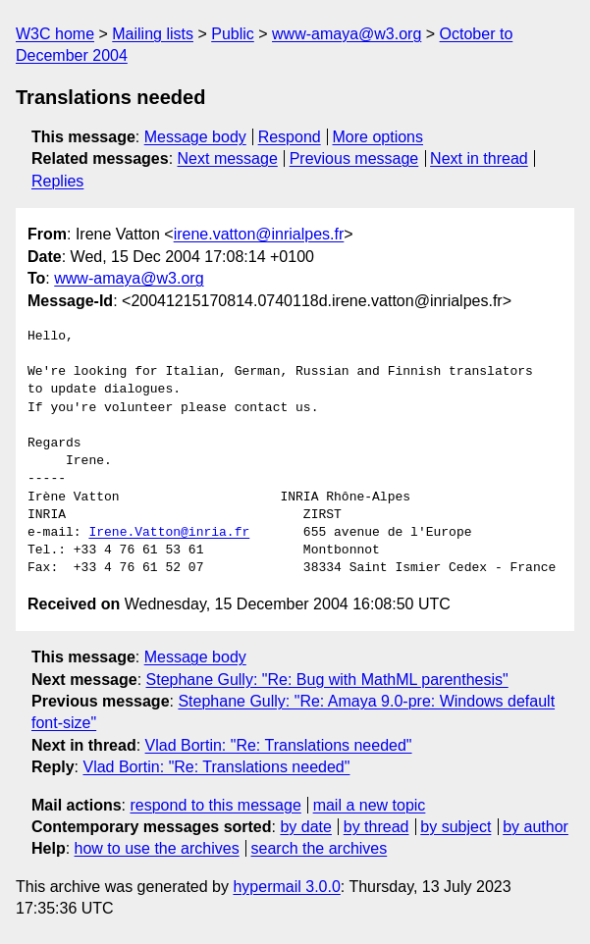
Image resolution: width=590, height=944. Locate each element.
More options (378, 137)
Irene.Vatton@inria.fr (168, 533)
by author (535, 826)
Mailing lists (152, 34)
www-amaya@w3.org (346, 34)
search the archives (319, 848)
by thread (376, 826)
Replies (57, 181)
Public (232, 34)
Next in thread (479, 158)
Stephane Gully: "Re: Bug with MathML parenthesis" (327, 679)
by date (305, 826)
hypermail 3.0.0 (286, 886)
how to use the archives (157, 848)
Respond (289, 137)
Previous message (354, 158)
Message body (195, 137)
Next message (228, 158)
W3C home (55, 34)
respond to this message (215, 805)
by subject (455, 826)
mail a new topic (369, 805)
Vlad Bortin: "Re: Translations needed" (278, 745)
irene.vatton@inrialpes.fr (259, 234)
